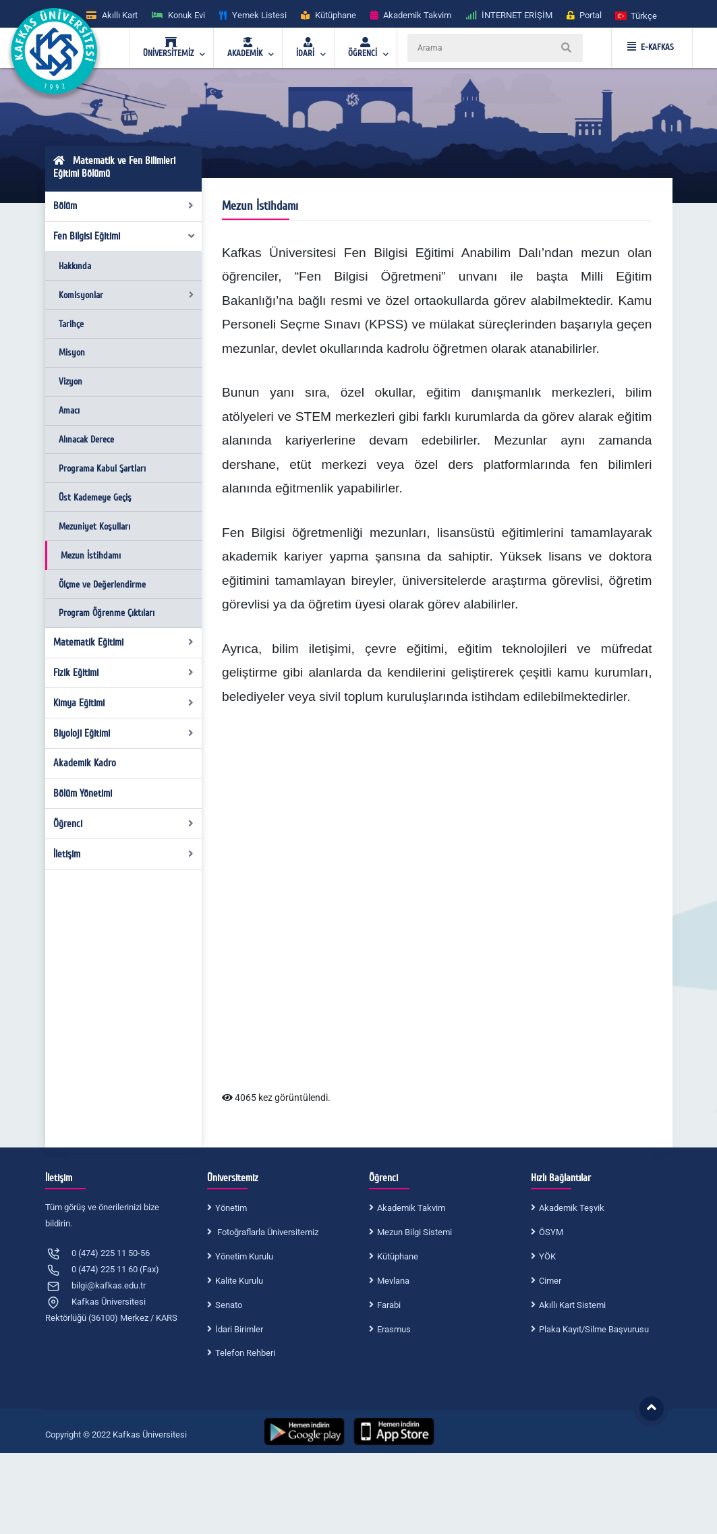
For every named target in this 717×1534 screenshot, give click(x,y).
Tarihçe (71, 324)
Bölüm (123, 206)
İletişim (123, 854)
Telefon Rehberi (245, 1353)
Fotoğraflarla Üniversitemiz (266, 1232)
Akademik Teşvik (571, 1208)
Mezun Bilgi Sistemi (414, 1232)
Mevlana (393, 1281)
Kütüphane (397, 1256)
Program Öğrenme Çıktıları (106, 613)
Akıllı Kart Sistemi (572, 1305)
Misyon (72, 352)
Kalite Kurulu (239, 1281)
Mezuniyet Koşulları (94, 526)
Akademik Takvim (411, 1208)
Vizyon (70, 381)
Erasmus (394, 1329)
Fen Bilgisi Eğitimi (124, 236)
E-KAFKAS (650, 47)
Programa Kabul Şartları (102, 468)
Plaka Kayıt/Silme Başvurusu (594, 1329)
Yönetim (231, 1208)
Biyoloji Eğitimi (123, 733)
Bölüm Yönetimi (82, 793)
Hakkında (75, 266)
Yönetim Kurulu (244, 1256)
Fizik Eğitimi (123, 672)
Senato (228, 1305)
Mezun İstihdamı (91, 555)
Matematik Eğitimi (123, 642)
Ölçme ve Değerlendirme (102, 584)
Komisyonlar (126, 295)
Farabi (389, 1305)
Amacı (69, 410)
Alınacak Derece (86, 439)
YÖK (547, 1256)
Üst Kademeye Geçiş (95, 497)
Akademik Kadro (84, 763)
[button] (636, 15)
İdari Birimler (239, 1329)
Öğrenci (123, 824)
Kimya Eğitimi (123, 703)
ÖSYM (551, 1232)
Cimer (550, 1281)
